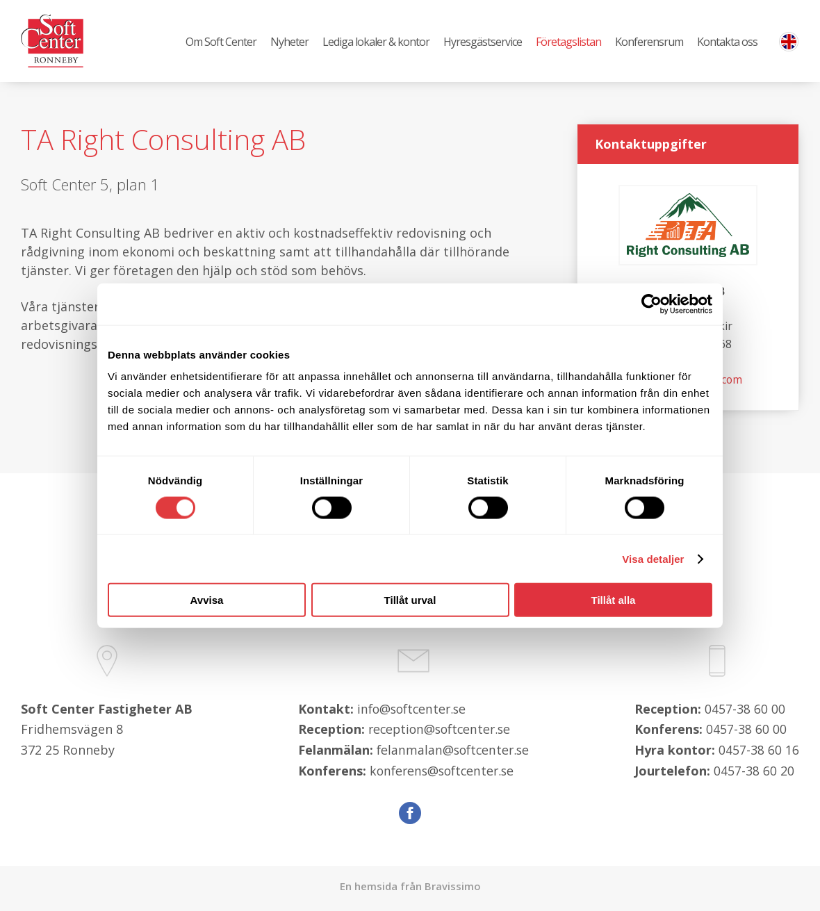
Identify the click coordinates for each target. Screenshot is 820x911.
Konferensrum (649, 42)
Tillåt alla (613, 600)
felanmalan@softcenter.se (453, 754)
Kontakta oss (727, 42)
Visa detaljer (653, 558)
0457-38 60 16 (759, 754)
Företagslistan (568, 42)
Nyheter (289, 42)
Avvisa (207, 600)
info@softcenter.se (412, 713)
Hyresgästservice (482, 42)
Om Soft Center (221, 42)
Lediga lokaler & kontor (375, 42)
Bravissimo (453, 891)
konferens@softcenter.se (443, 774)
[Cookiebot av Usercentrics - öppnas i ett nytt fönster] (651, 303)
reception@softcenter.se (440, 733)
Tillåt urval (410, 600)
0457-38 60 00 (745, 713)
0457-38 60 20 (754, 774)
